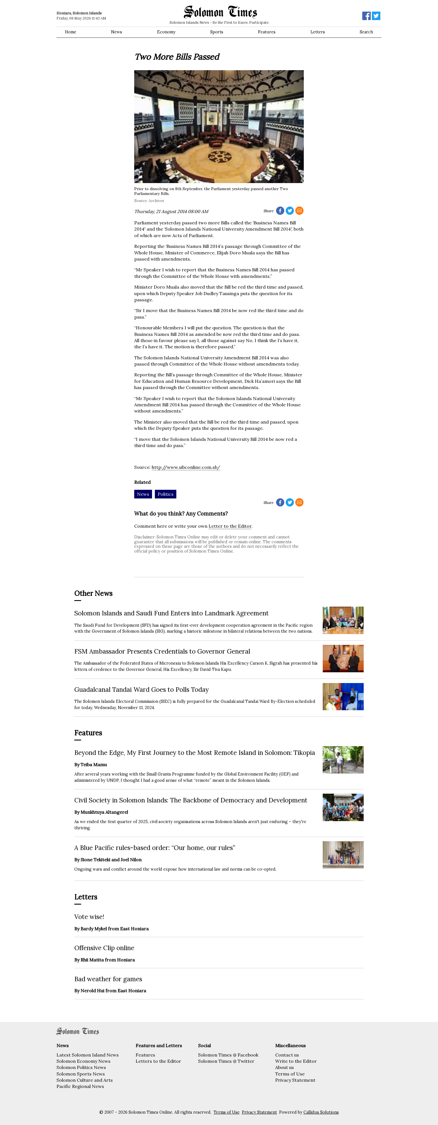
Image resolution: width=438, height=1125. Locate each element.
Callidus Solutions (321, 1112)
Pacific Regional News (80, 1086)
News (116, 32)
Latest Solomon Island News (88, 1055)
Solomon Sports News (81, 1074)
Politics (166, 494)
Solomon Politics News (81, 1067)
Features (267, 32)
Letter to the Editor (230, 526)
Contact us (287, 1055)
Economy (166, 32)
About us (284, 1067)
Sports (216, 32)
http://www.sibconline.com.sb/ (186, 467)
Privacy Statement (295, 1080)
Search (366, 32)
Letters (318, 32)
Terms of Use (290, 1074)
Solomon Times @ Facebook (228, 1055)
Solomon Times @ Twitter (226, 1061)
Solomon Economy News (83, 1061)
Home (70, 32)
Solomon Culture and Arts (85, 1080)
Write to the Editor (296, 1061)
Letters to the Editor (158, 1061)
